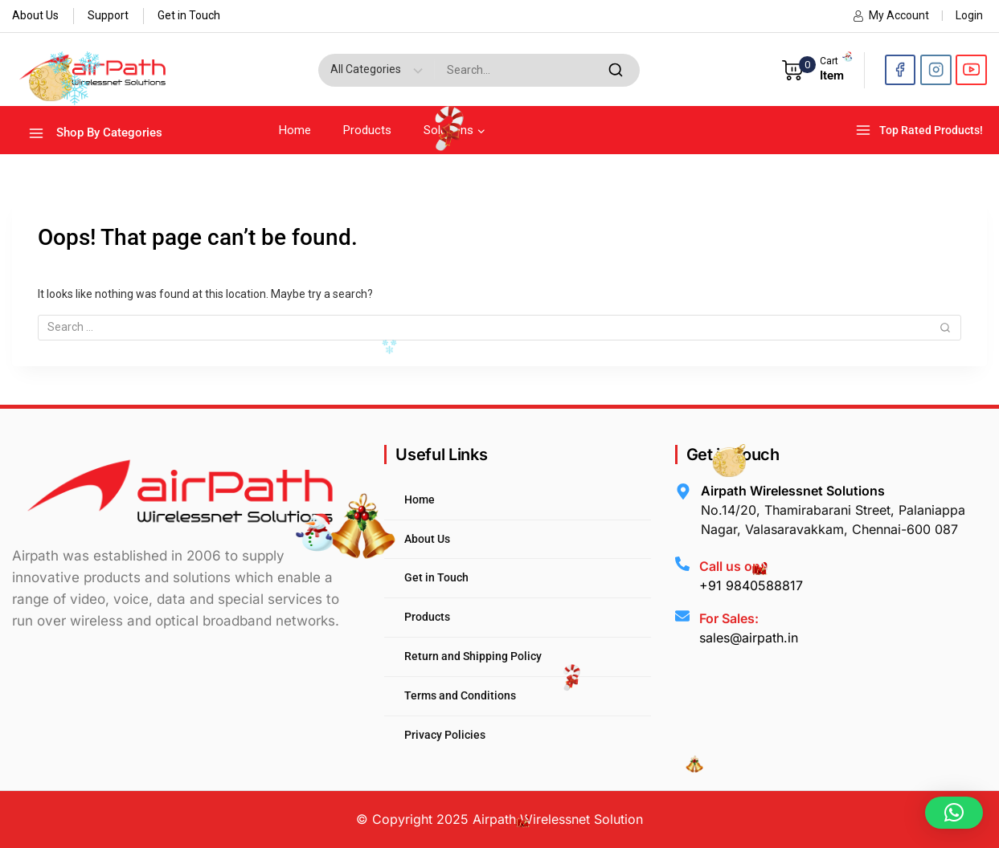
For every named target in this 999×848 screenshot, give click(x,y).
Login (969, 15)
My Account (891, 15)
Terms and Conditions (460, 695)
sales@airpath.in (748, 638)
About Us (35, 15)
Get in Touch (189, 15)
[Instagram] (936, 70)
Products (367, 130)
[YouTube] (971, 70)
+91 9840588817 (751, 585)
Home (295, 130)
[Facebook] (900, 70)
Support (108, 15)
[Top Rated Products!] (921, 130)
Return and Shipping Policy (473, 656)
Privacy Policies (444, 734)
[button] (954, 813)
